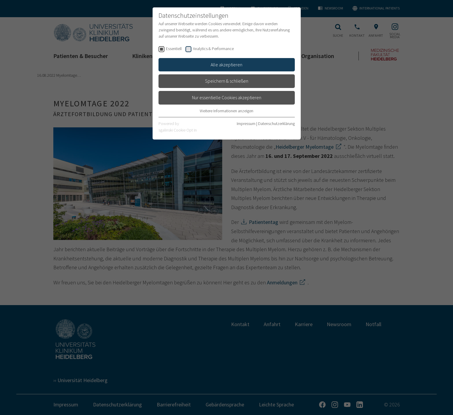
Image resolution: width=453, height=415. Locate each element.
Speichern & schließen (226, 81)
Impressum (246, 123)
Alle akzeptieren (226, 65)
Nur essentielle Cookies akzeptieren (226, 97)
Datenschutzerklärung (276, 123)
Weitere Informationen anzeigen (226, 110)
